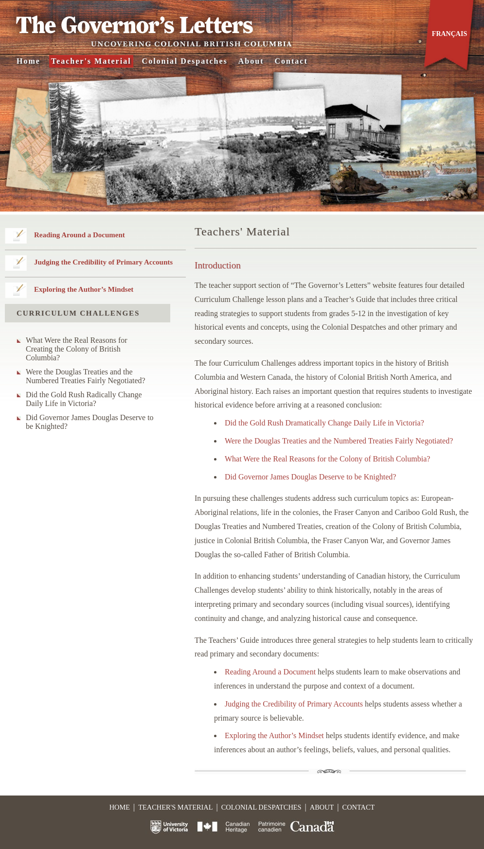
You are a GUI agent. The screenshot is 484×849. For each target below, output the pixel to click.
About (251, 61)
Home (28, 61)
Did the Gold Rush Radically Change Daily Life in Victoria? (84, 398)
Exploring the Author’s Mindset (83, 289)
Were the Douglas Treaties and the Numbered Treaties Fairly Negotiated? (85, 376)
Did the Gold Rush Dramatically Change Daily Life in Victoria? (324, 423)
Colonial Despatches (185, 61)
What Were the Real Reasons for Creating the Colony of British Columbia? (76, 349)
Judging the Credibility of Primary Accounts (103, 262)
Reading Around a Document (79, 235)
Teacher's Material (91, 61)
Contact (291, 61)
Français (449, 33)
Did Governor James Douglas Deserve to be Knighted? (90, 421)
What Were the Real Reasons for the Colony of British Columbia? (327, 459)
